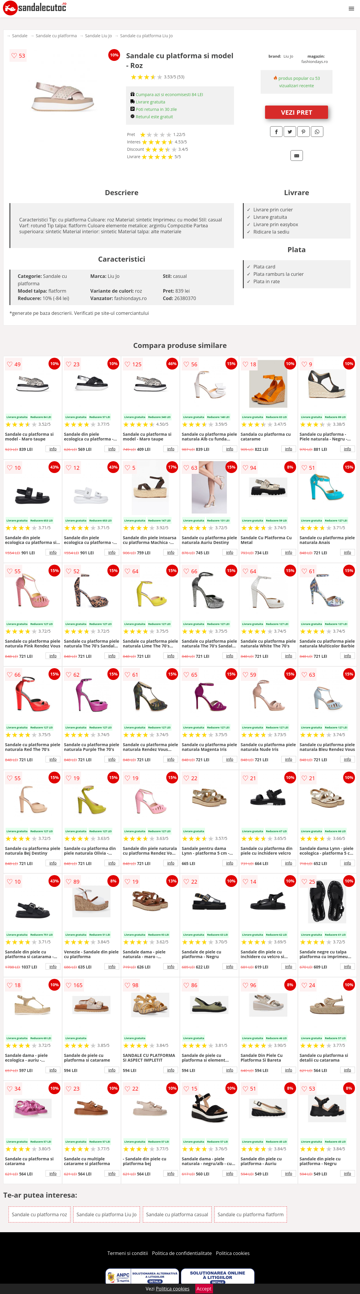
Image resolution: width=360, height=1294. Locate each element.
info (52, 448)
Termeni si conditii (127, 1253)
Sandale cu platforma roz (39, 1214)
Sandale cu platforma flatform (251, 1214)
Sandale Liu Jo (98, 35)
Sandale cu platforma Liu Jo (146, 35)
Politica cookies (233, 1253)
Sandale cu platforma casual (177, 1214)
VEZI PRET (296, 112)
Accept (204, 1288)
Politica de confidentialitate (182, 1253)
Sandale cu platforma (56, 35)
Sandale (20, 35)
